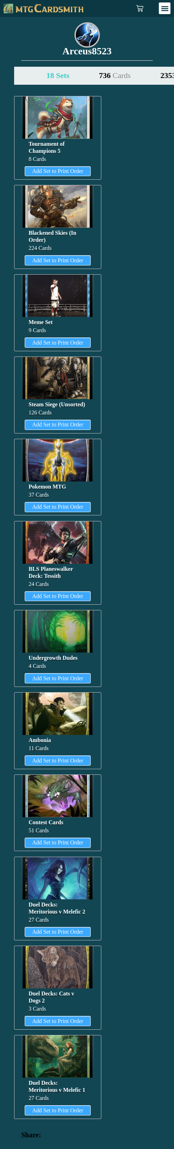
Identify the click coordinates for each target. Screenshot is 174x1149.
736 (115, 75)
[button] (164, 8)
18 (57, 75)
